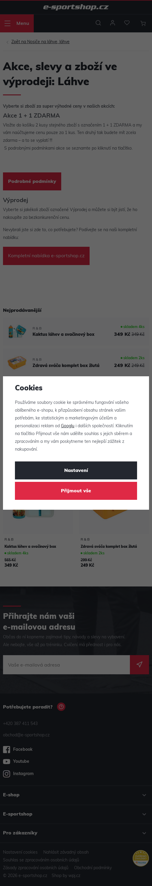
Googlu (67, 426)
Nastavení (76, 470)
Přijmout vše (76, 491)
